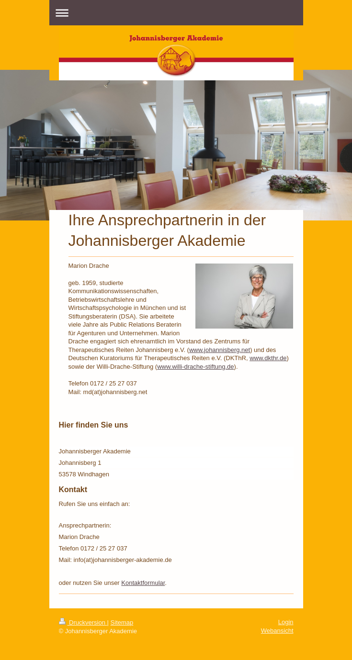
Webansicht (277, 630)
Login (286, 622)
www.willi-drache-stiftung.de (195, 366)
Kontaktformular (143, 582)
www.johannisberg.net (219, 349)
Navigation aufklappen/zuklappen (176, 12)
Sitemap (122, 622)
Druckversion (83, 622)
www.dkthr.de (268, 358)
